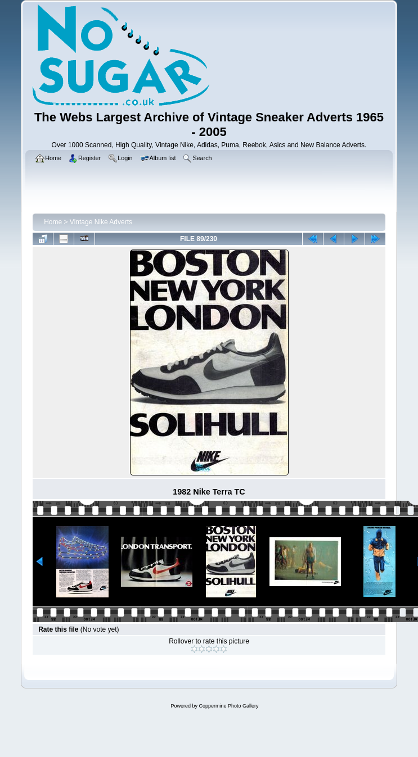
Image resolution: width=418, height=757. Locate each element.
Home (53, 222)
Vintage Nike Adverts (101, 222)
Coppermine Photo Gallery (228, 706)
